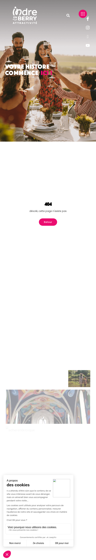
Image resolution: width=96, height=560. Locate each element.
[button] (68, 16)
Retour (48, 222)
